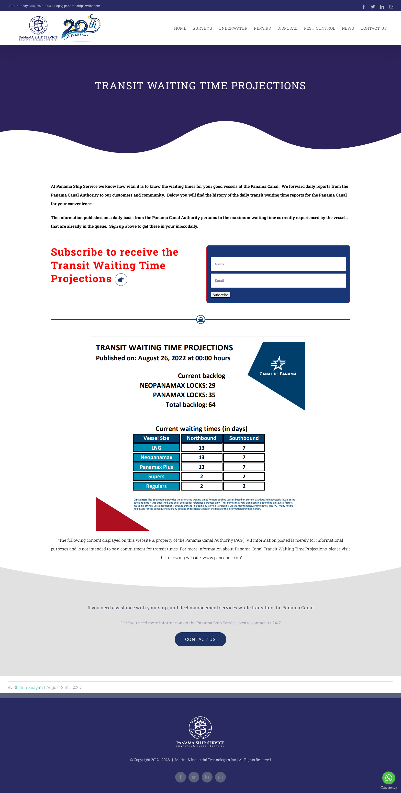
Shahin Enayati (28, 687)
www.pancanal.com (222, 557)
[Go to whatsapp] (388, 778)
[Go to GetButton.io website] (389, 787)
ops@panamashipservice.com (78, 6)
